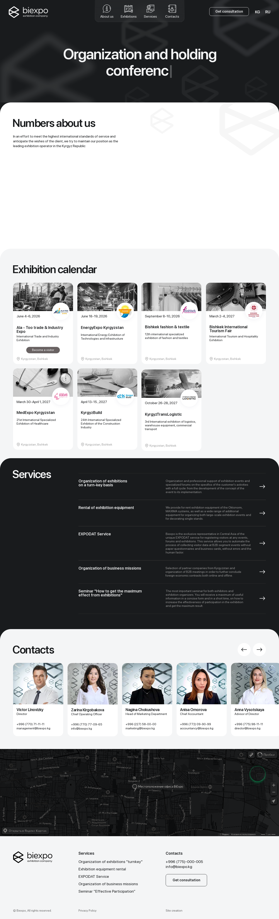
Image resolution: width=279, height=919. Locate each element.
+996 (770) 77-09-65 (86, 724)
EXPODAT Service (93, 876)
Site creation (174, 910)
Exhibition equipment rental (102, 869)
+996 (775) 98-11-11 (249, 724)
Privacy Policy (87, 910)
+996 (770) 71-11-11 (30, 724)
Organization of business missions (108, 884)
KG (257, 12)
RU (267, 12)
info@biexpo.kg (81, 728)
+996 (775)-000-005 (184, 861)
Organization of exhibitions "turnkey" (110, 861)
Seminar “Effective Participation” (106, 891)
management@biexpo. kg (33, 728)
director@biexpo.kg (247, 728)
